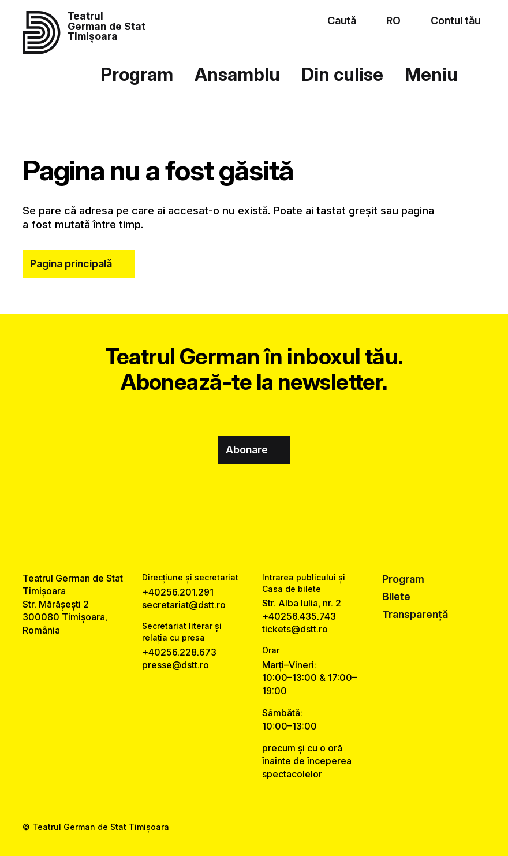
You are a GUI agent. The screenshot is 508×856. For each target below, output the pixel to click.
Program (136, 74)
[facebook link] (222, 535)
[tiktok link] (285, 535)
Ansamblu (237, 74)
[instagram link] (254, 535)
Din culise (342, 74)
